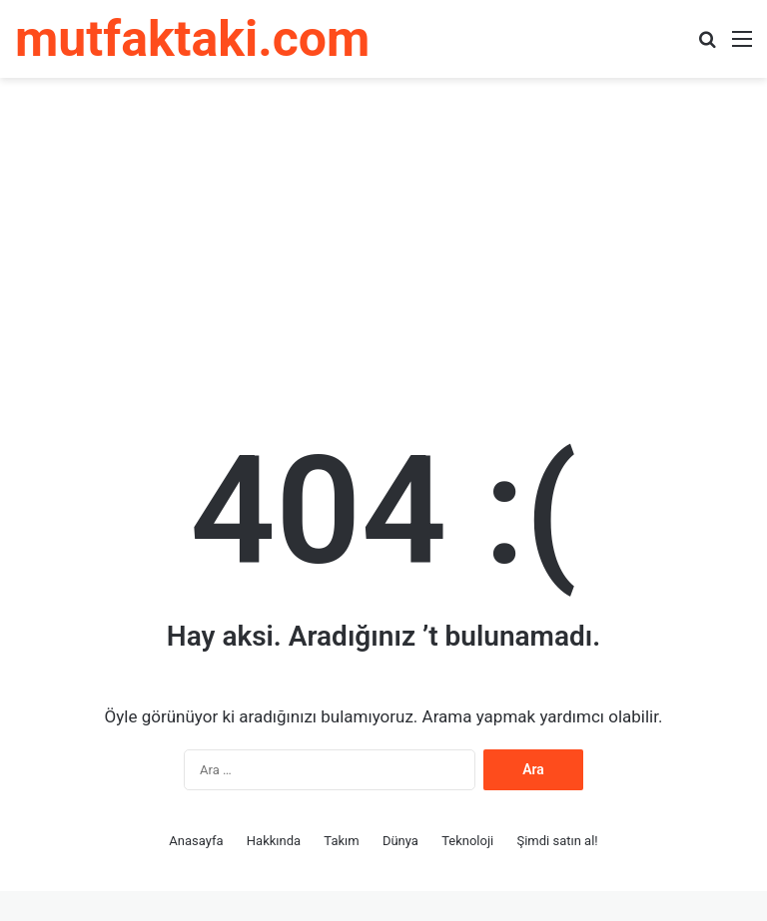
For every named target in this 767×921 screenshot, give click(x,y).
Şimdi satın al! (556, 840)
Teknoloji (467, 840)
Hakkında (274, 840)
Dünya (400, 840)
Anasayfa (196, 840)
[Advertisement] (383, 237)
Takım (341, 840)
